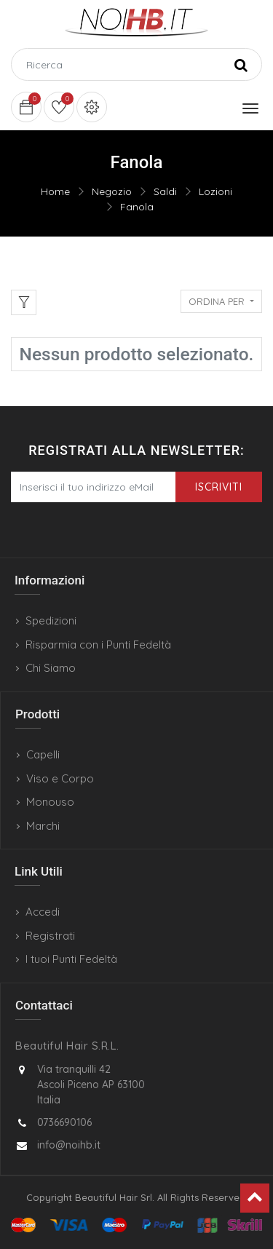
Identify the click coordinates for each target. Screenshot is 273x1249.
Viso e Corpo (60, 778)
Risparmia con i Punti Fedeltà (98, 644)
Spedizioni (50, 620)
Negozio (112, 191)
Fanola (137, 206)
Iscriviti (218, 486)
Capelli (43, 754)
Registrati (50, 936)
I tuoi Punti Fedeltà (71, 959)
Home (55, 191)
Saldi (165, 191)
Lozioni (215, 191)
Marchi (43, 826)
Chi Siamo (50, 668)
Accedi (42, 912)
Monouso (50, 802)
